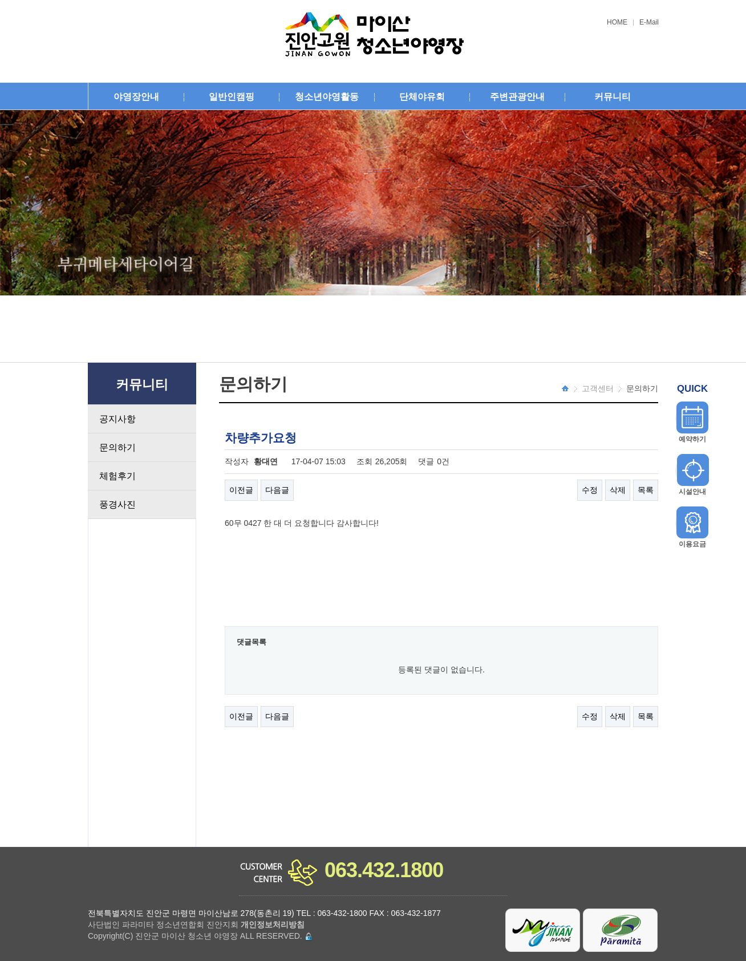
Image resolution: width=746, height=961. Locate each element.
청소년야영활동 (327, 97)
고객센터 (598, 388)
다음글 (277, 489)
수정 (590, 489)
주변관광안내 (517, 97)
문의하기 (117, 447)
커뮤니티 (612, 97)
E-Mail (649, 22)
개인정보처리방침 (273, 924)
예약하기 (692, 439)
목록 (646, 489)
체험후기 (117, 476)
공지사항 (117, 419)
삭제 (618, 489)
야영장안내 (136, 97)
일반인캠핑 (231, 97)
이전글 (241, 489)
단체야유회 (422, 97)
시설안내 (692, 492)
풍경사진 (117, 504)
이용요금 (692, 544)
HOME (617, 22)
